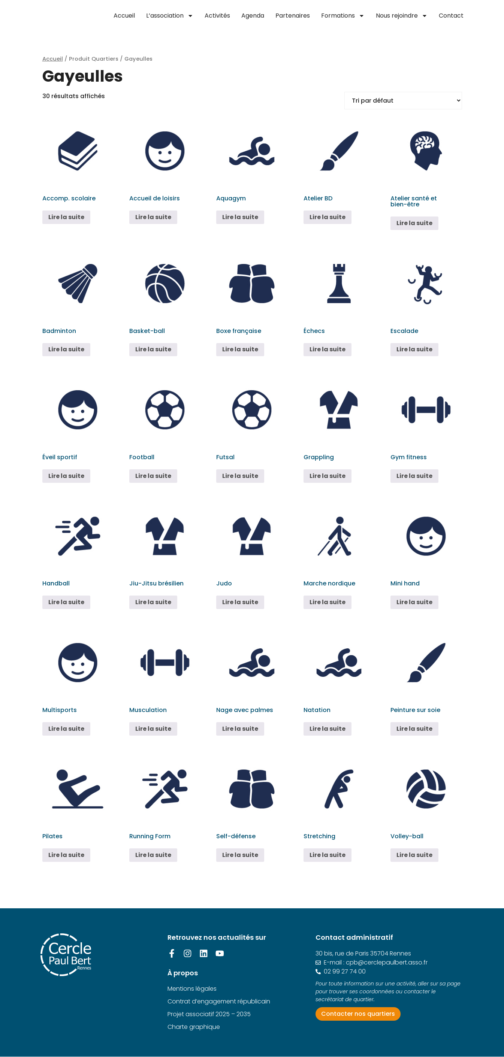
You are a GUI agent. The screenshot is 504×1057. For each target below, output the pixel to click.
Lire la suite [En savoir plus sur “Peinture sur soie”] (414, 728)
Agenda (252, 15)
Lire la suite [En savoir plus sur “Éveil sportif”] (66, 476)
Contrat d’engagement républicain (219, 1001)
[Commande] (403, 100)
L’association (169, 16)
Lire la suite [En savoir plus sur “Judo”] (240, 602)
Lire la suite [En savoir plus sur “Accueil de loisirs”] (153, 217)
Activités (217, 15)
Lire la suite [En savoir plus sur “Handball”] (66, 602)
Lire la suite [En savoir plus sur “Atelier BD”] (327, 217)
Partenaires (292, 15)
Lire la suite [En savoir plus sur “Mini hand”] (414, 602)
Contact (451, 15)
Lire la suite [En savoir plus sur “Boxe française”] (240, 349)
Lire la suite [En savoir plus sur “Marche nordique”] (327, 602)
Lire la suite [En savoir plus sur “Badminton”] (66, 349)
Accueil (124, 15)
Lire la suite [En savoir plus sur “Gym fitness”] (414, 476)
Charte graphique (194, 1027)
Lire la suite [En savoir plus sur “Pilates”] (66, 855)
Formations (343, 16)
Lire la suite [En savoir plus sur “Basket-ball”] (153, 349)
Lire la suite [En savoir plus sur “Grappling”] (327, 476)
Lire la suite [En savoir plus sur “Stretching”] (327, 855)
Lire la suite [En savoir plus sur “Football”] (153, 476)
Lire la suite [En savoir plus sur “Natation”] (327, 728)
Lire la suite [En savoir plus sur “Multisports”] (66, 728)
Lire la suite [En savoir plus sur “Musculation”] (153, 728)
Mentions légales (192, 988)
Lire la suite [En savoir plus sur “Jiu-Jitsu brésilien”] (153, 602)
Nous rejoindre (402, 16)
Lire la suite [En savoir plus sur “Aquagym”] (240, 217)
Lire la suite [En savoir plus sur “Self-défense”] (240, 855)
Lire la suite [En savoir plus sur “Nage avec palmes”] (240, 728)
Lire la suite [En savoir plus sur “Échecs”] (327, 349)
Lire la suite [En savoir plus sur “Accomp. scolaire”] (66, 217)
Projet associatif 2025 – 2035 (209, 1014)
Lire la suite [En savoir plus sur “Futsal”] (240, 476)
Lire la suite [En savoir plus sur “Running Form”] (153, 855)
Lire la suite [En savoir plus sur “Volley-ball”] (414, 855)
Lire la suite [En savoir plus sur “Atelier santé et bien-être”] (414, 223)
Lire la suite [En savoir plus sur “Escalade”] (414, 349)
